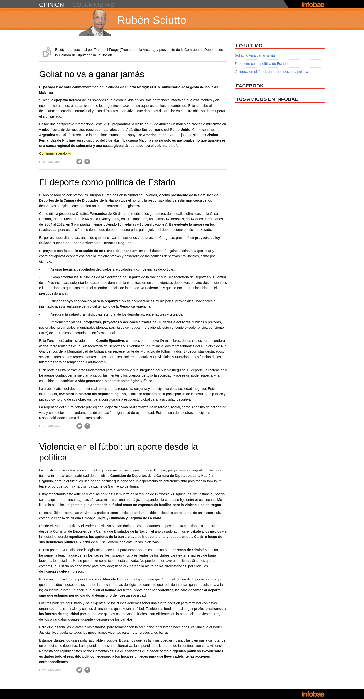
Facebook (87, 161)
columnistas (93, 4)
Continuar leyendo (55, 153)
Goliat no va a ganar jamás (91, 74)
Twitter (79, 161)
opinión (51, 4)
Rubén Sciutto (151, 20)
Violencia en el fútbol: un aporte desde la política (271, 72)
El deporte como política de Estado (107, 182)
